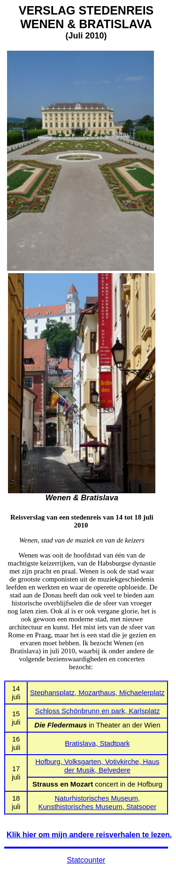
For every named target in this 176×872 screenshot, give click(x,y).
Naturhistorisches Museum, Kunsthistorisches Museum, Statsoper (97, 802)
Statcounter (86, 860)
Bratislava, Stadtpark (97, 743)
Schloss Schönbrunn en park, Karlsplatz (97, 711)
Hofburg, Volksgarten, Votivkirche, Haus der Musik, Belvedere (97, 765)
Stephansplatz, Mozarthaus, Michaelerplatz (97, 692)
